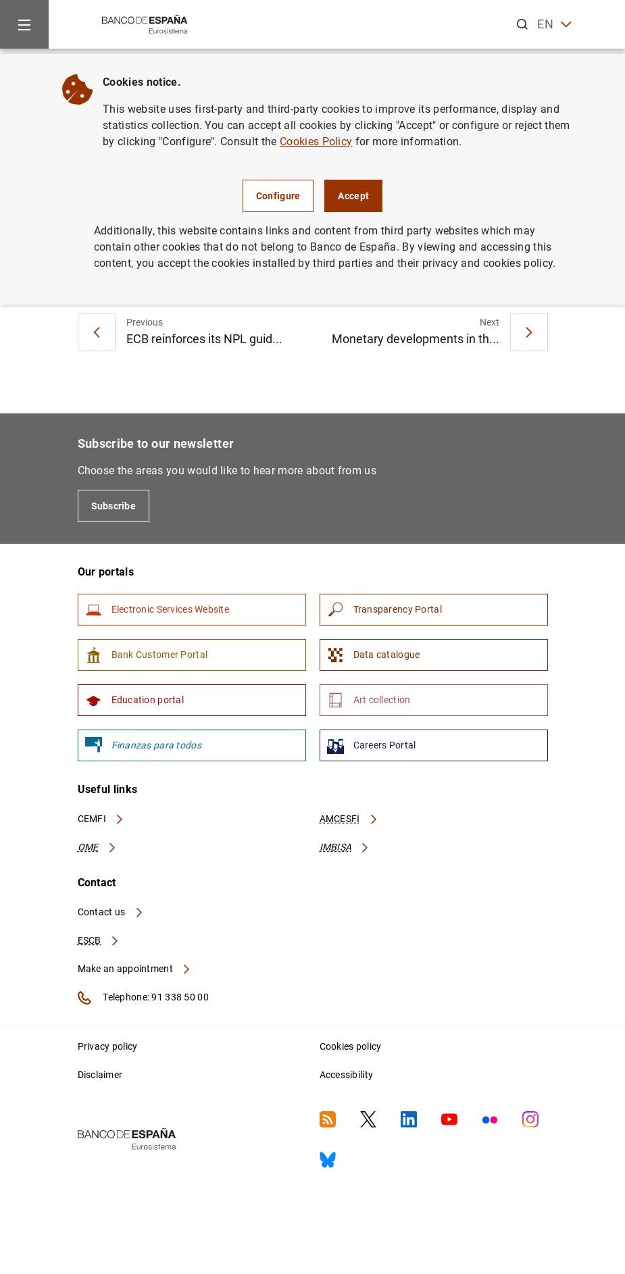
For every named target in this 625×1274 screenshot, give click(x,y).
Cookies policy (351, 1046)
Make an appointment (135, 968)
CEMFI (101, 818)
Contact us (111, 912)
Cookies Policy (316, 141)
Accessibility (347, 1074)
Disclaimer (100, 1074)
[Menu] (24, 24)
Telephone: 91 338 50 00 (143, 997)
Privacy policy (108, 1046)
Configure (278, 195)
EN (554, 24)
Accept (353, 195)
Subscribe (113, 506)
